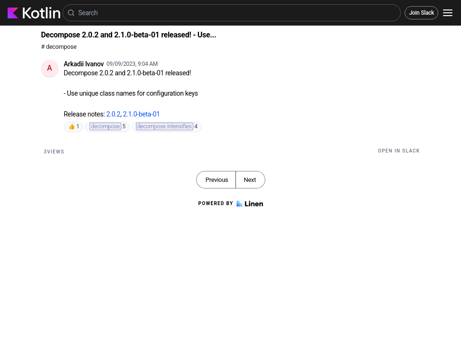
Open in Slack (399, 150)
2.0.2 (113, 114)
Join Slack (421, 12)
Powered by (230, 203)
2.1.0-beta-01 (141, 114)
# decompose (59, 46)
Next (250, 179)
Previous (217, 179)
